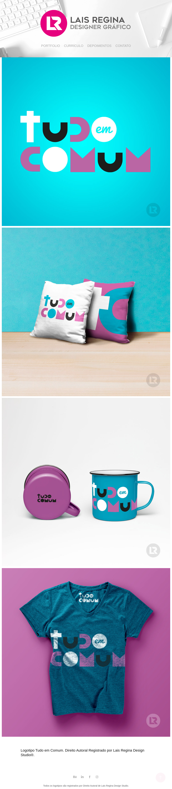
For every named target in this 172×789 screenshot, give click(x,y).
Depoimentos (99, 46)
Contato (123, 46)
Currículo (73, 46)
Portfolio (50, 46)
